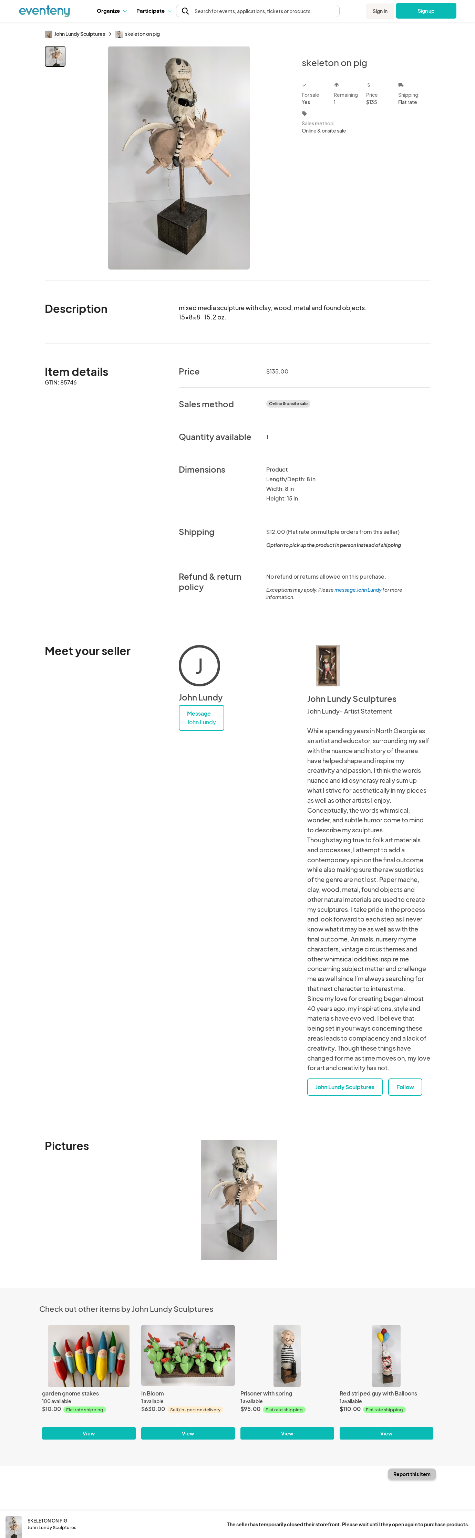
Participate (153, 10)
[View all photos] (179, 158)
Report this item (412, 1474)
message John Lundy (358, 590)
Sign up (426, 11)
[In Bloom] (188, 1356)
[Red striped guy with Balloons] (386, 1356)
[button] (111, 10)
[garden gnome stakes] (89, 1356)
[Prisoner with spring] (287, 1356)
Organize (111, 10)
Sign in (380, 11)
